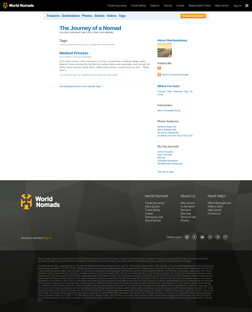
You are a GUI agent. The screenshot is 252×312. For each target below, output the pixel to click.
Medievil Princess (73, 53)
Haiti (169, 91)
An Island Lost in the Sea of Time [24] (175, 135)
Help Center (222, 5)
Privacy (185, 220)
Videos (112, 16)
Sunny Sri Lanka (165, 152)
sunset (114, 75)
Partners (186, 209)
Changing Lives (154, 216)
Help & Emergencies (219, 202)
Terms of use (188, 216)
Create (180, 5)
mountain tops (104, 75)
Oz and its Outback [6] (168, 132)
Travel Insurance (117, 5)
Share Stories (153, 220)
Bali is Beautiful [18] (167, 129)
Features (53, 16)
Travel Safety (138, 5)
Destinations (71, 16)
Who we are (188, 202)
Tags (122, 16)
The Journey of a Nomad (90, 28)
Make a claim (215, 206)
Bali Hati (161, 158)
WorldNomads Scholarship (170, 163)
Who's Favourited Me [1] (169, 110)
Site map (186, 213)
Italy (186, 91)
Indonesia (178, 91)
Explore (154, 5)
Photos (87, 16)
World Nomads (18, 5)
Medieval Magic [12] (167, 127)
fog (74, 75)
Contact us (214, 213)
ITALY (61, 57)
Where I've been (168, 86)
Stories (168, 5)
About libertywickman (172, 40)
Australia (162, 91)
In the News (187, 206)
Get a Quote (152, 206)
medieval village (89, 75)
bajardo (68, 75)
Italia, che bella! (165, 155)
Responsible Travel (200, 5)
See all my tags (165, 171)
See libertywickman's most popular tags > (81, 86)
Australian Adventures (168, 161)
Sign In (237, 5)
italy (79, 75)
